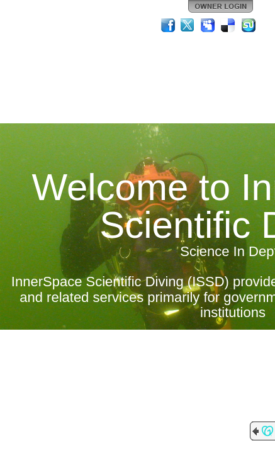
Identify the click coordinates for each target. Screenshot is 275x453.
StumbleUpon (248, 25)
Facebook (168, 25)
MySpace (208, 25)
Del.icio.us (228, 25)
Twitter (188, 25)
